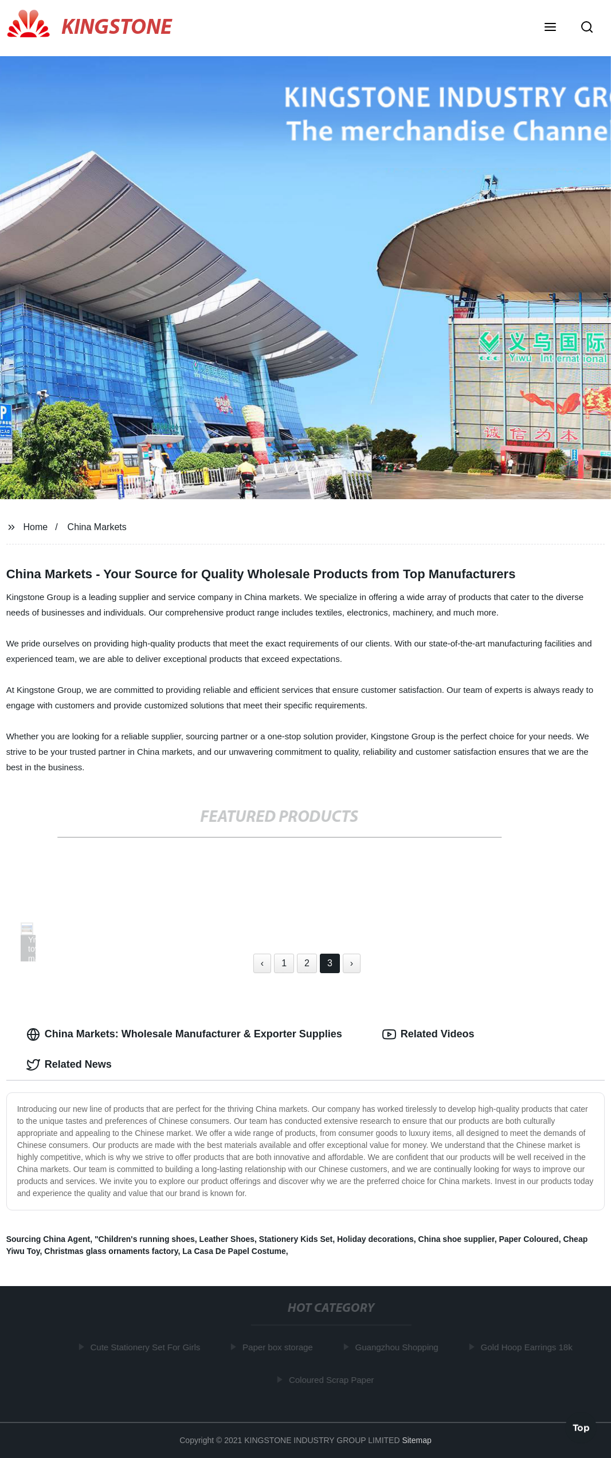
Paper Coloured (528, 1239)
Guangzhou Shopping (398, 1347)
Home (35, 527)
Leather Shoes (226, 1239)
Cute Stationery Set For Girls (147, 1347)
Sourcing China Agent (48, 1239)
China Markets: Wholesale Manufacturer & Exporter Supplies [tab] (184, 1034)
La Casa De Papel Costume (234, 1251)
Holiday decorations (375, 1239)
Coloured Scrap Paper (332, 1380)
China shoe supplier (456, 1239)
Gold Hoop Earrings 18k (528, 1347)
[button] (550, 28)
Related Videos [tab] (428, 1034)
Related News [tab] (69, 1065)
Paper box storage (279, 1347)
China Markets (97, 527)
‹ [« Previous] (262, 963)
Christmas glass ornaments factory (111, 1251)
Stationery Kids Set (295, 1239)
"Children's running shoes (145, 1239)
